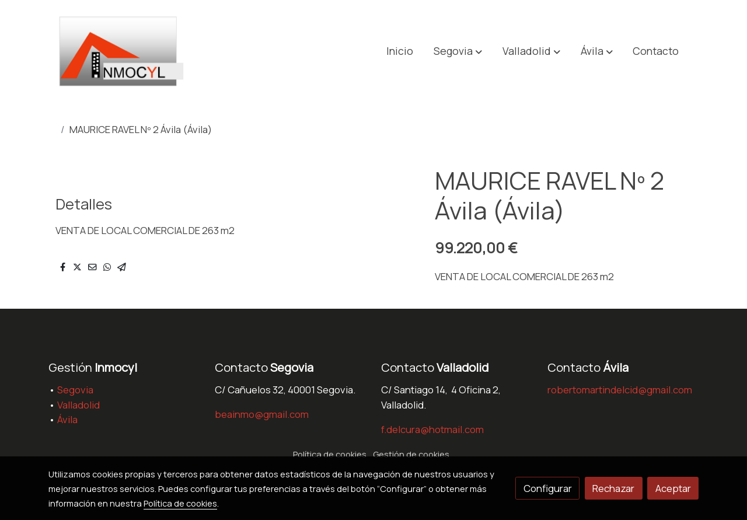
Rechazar (613, 488)
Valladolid (78, 404)
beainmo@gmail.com (262, 414)
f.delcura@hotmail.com (432, 429)
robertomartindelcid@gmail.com (619, 389)
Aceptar (673, 488)
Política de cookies (329, 454)
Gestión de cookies (411, 454)
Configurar (547, 488)
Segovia (75, 389)
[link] (123, 51)
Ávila (67, 419)
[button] (458, 51)
